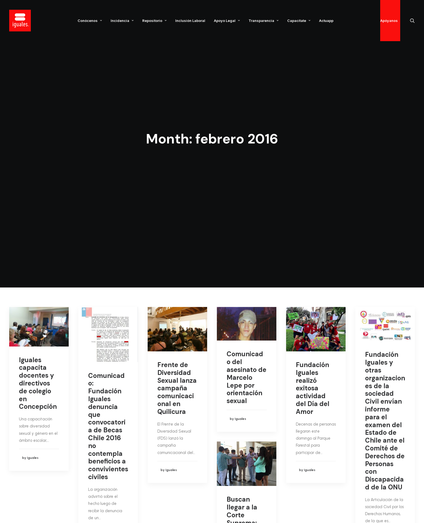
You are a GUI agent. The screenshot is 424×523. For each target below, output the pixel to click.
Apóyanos (389, 20)
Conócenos (90, 20)
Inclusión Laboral (190, 20)
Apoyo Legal (227, 20)
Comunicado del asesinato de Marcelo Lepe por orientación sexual (246, 197)
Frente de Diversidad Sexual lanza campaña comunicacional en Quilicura (177, 208)
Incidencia (122, 20)
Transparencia (264, 20)
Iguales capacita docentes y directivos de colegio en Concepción (38, 203)
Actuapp (326, 20)
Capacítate (298, 20)
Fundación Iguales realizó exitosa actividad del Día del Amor (312, 208)
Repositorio (154, 20)
